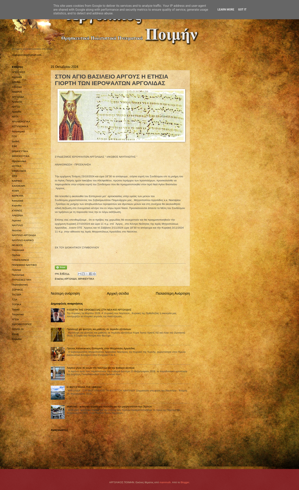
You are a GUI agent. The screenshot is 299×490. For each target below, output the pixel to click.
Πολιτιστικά (18, 274)
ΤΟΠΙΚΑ (16, 304)
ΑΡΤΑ (15, 116)
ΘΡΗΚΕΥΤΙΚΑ (86, 278)
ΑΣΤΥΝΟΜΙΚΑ (20, 126)
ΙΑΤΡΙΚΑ (16, 166)
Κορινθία (17, 205)
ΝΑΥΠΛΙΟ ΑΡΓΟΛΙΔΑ (24, 235)
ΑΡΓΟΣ (16, 106)
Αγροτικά (17, 77)
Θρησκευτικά (19, 161)
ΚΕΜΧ (15, 190)
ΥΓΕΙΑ (15, 319)
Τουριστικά (18, 314)
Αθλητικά (17, 87)
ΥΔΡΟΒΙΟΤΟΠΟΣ (22, 324)
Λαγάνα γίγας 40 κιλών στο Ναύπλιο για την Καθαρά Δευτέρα (100, 367)
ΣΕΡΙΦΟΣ (17, 289)
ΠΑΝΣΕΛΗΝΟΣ (20, 260)
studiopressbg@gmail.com (26, 54)
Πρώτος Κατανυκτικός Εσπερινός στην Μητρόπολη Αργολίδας (101, 348)
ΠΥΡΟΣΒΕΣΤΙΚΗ (21, 279)
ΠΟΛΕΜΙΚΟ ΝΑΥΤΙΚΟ (24, 265)
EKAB (15, 334)
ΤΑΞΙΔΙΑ (16, 294)
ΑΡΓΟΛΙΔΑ (70, 278)
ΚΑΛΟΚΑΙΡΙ (18, 185)
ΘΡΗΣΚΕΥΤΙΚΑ (20, 156)
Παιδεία (16, 255)
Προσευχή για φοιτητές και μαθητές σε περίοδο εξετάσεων (99, 329)
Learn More (225, 9)
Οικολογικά (18, 250)
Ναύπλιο (16, 230)
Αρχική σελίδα (118, 293)
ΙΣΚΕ (15, 176)
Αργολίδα (17, 101)
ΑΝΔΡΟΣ (17, 91)
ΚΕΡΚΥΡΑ (17, 195)
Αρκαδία (16, 111)
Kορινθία (17, 339)
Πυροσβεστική (20, 284)
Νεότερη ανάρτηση (65, 293)
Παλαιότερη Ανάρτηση (173, 293)
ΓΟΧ (14, 136)
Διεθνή (15, 141)
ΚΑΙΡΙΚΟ (17, 180)
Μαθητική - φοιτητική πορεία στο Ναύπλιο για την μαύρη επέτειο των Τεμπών (109, 406)
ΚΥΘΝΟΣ (17, 210)
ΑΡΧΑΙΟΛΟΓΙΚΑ (21, 121)
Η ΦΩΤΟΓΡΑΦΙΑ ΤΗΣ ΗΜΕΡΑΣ (84, 387)
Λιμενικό (16, 220)
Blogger (185, 482)
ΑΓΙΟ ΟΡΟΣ (18, 72)
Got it (242, 9)
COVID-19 (17, 329)
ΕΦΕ (14, 146)
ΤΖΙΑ (14, 299)
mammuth (165, 482)
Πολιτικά (16, 269)
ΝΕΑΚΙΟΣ (17, 245)
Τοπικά (15, 309)
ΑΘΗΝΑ (16, 82)
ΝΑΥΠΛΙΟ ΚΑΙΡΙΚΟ (23, 240)
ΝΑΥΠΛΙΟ (17, 225)
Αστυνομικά (18, 131)
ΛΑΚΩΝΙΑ (17, 215)
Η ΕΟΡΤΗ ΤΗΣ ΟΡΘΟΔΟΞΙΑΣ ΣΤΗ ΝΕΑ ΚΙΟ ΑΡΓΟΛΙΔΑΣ (99, 309)
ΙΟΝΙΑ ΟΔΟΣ (19, 170)
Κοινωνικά (17, 200)
